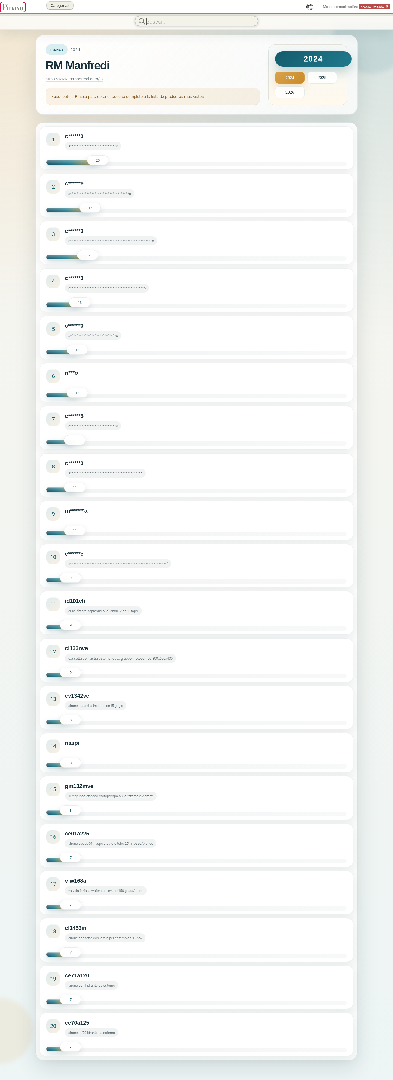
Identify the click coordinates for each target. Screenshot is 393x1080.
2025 (322, 77)
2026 (289, 92)
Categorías (60, 5)
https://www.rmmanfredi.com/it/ (74, 78)
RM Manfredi (77, 65)
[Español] (310, 7)
